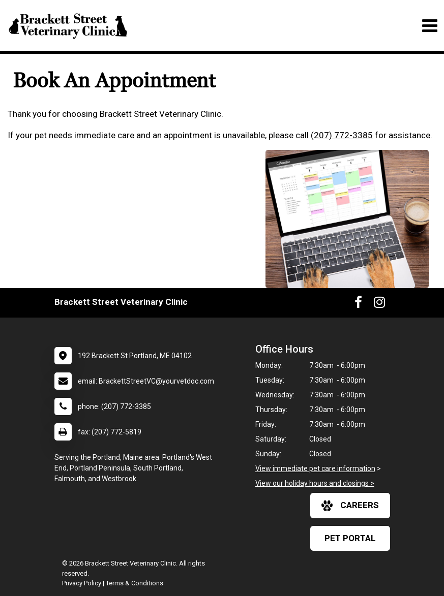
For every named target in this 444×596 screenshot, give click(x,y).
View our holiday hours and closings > (314, 483)
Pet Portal (350, 538)
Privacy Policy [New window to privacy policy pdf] (81, 583)
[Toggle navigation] (429, 26)
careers (350, 505)
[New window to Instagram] (379, 304)
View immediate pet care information (315, 468)
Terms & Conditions (134, 583)
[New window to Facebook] (358, 304)
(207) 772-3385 (342, 135)
